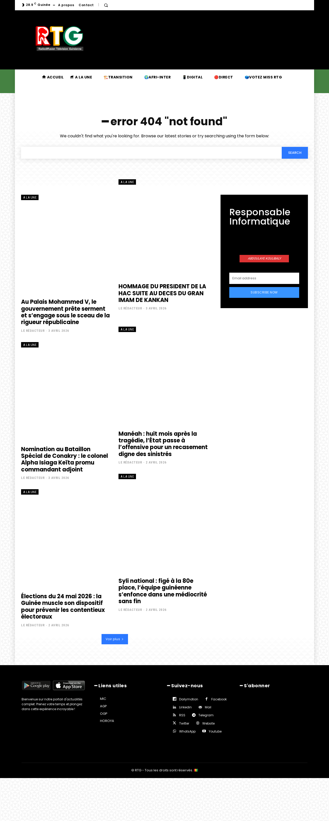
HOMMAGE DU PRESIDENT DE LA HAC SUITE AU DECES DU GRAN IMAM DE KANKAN (162, 293)
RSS (182, 715)
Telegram (206, 715)
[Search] (295, 153)
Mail (208, 707)
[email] (264, 278)
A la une (29, 198)
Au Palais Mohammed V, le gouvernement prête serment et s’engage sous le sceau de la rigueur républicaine (65, 312)
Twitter (184, 723)
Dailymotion (188, 699)
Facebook (219, 699)
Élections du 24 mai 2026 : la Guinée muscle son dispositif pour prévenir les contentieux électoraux (63, 606)
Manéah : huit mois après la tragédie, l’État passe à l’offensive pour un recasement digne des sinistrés (163, 444)
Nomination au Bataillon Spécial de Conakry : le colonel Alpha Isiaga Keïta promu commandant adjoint (64, 459)
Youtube (215, 731)
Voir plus (115, 639)
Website (208, 723)
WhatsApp (187, 731)
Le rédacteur (32, 331)
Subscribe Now (264, 292)
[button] (106, 5)
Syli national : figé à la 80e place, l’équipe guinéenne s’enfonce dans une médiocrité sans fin (162, 591)
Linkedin (185, 707)
